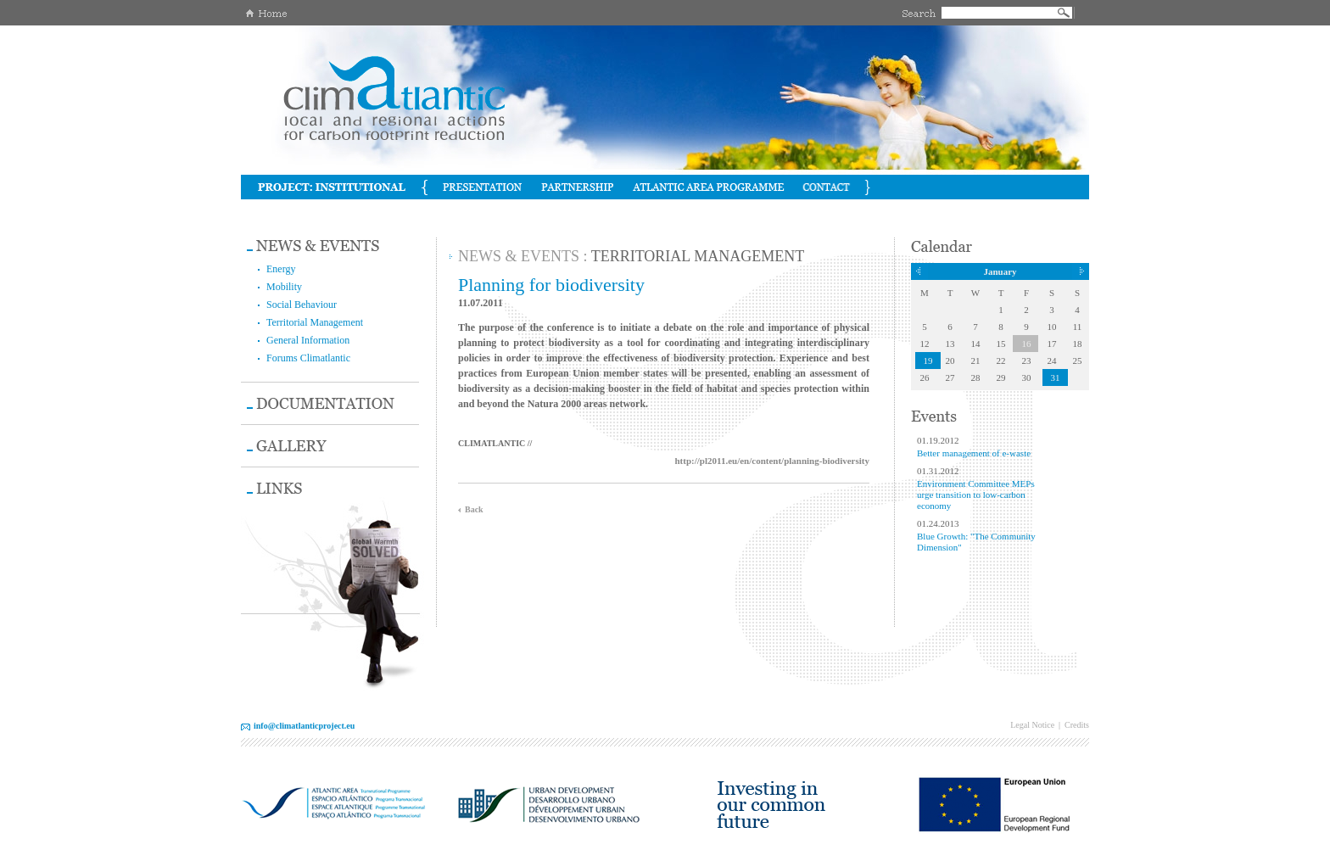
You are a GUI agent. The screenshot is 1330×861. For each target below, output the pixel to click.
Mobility (284, 287)
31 (1055, 377)
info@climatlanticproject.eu (304, 725)
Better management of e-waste (974, 453)
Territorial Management (314, 322)
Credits (1077, 725)
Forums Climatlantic (308, 358)
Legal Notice (1032, 725)
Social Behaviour (301, 304)
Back (474, 509)
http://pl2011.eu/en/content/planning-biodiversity (771, 461)
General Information (307, 340)
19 (928, 360)
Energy (280, 269)
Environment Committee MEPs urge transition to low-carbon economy (976, 494)
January (999, 271)
